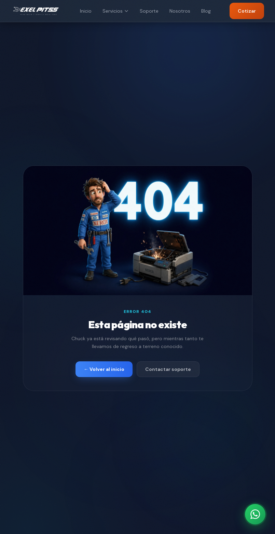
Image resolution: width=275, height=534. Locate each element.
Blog (206, 11)
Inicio (86, 11)
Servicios (115, 11)
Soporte (149, 11)
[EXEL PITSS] (36, 11)
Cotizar (247, 11)
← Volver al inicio (104, 369)
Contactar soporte (168, 369)
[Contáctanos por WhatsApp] (255, 514)
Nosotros (179, 11)
